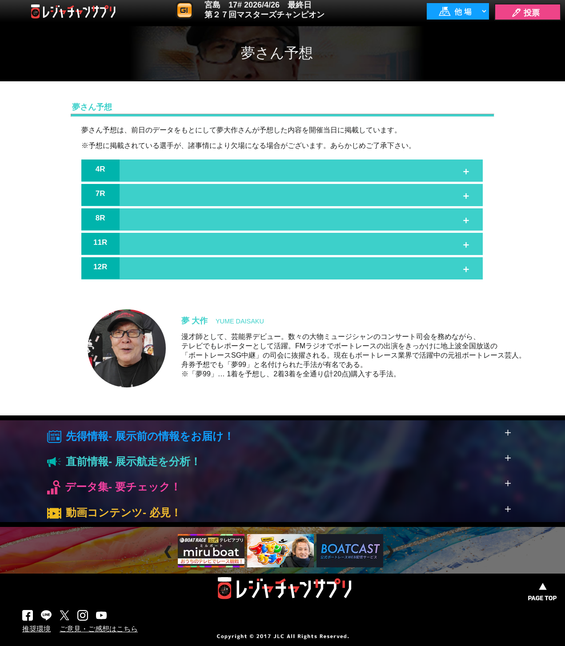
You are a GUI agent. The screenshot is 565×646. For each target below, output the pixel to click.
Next (391, 552)
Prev (169, 552)
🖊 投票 (525, 12)
